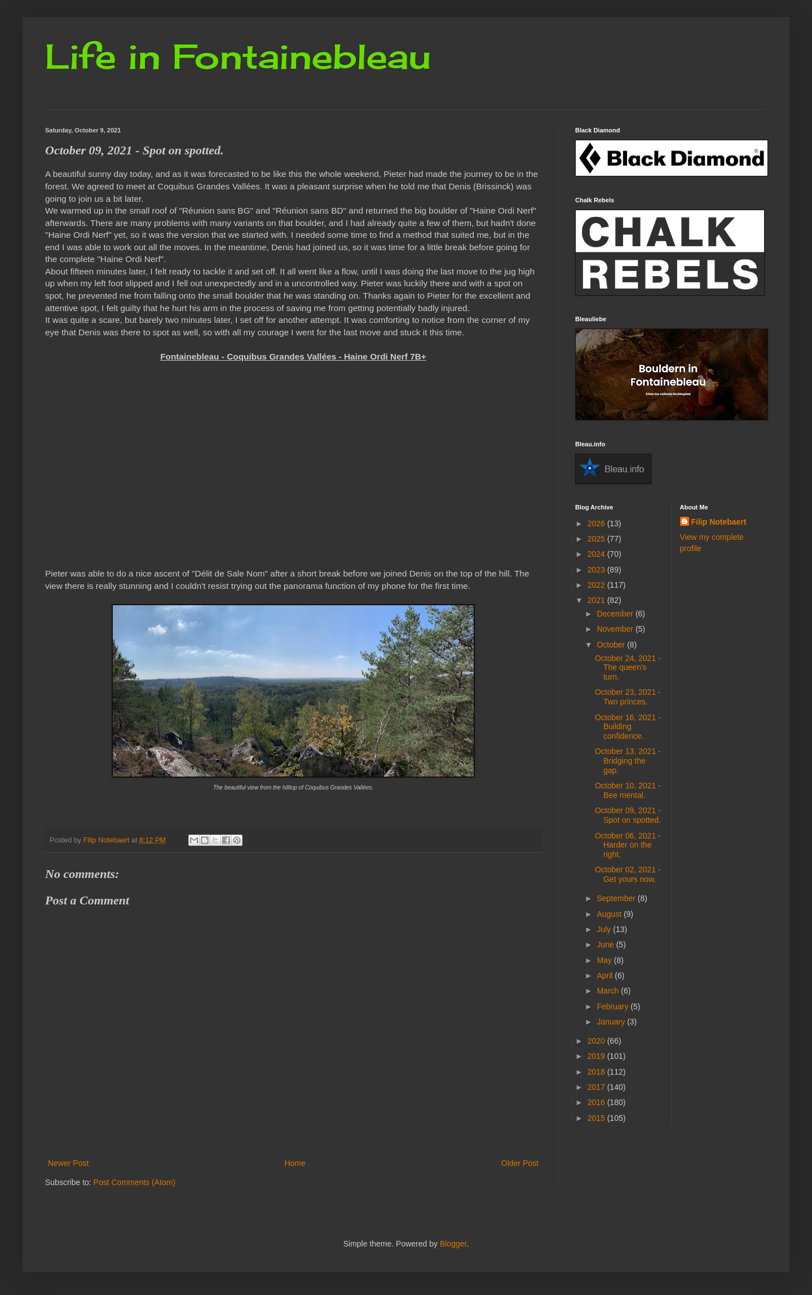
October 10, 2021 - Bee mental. (628, 790)
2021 (597, 600)
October (612, 644)
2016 (597, 1102)
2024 (597, 553)
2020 (597, 1040)
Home (294, 1163)
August (610, 914)
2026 (597, 523)
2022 (597, 584)
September (617, 898)
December (616, 613)
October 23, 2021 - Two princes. (628, 697)
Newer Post (68, 1163)
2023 (597, 569)
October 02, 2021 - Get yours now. (628, 874)
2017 (597, 1087)
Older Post (520, 1163)
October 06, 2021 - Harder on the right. (628, 845)
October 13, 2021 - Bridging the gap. (628, 761)
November (616, 628)
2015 (597, 1118)
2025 (597, 538)
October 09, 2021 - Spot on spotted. (628, 815)
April (606, 975)
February (613, 1006)
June (606, 944)
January (612, 1021)
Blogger (453, 1243)
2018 (597, 1071)
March (609, 990)
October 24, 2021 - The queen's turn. (628, 668)
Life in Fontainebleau (238, 56)
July (605, 929)
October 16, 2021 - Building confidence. (628, 727)
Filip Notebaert (719, 521)
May (605, 960)
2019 (597, 1056)
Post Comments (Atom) (134, 1182)
